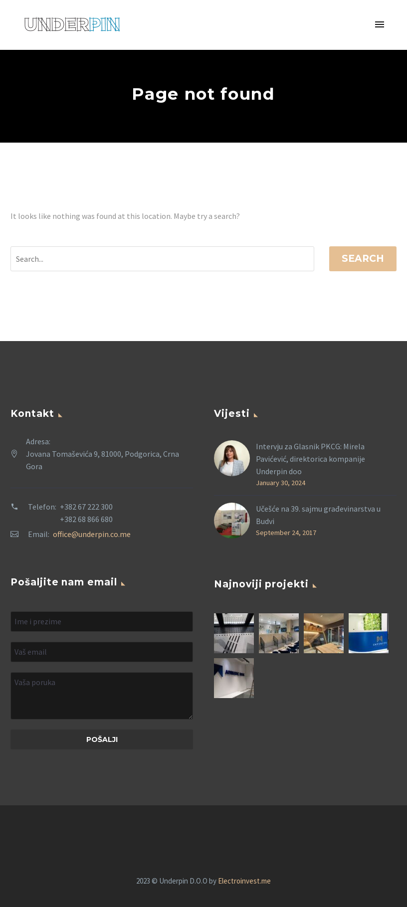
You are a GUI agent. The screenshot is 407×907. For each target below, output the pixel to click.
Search (363, 258)
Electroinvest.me (244, 881)
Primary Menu (379, 24)
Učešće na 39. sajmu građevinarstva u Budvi (318, 515)
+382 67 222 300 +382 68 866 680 (86, 513)
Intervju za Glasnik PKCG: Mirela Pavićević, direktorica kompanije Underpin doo (310, 458)
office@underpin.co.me (92, 534)
